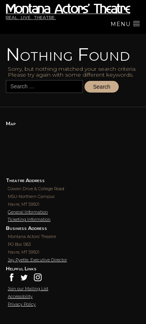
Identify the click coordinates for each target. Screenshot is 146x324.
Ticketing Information (29, 219)
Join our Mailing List (28, 288)
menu (125, 24)
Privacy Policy (22, 304)
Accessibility (20, 296)
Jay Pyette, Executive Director (37, 260)
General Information (28, 212)
